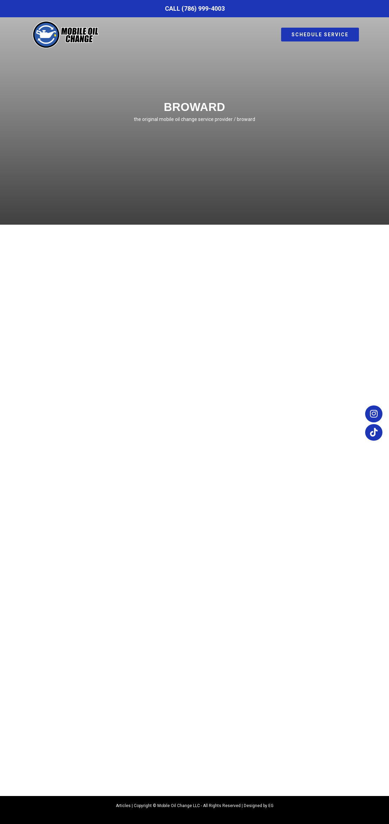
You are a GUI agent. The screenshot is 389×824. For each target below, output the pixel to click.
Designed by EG (259, 805)
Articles (123, 805)
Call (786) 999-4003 (195, 8)
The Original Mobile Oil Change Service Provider (183, 119)
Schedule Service (320, 34)
